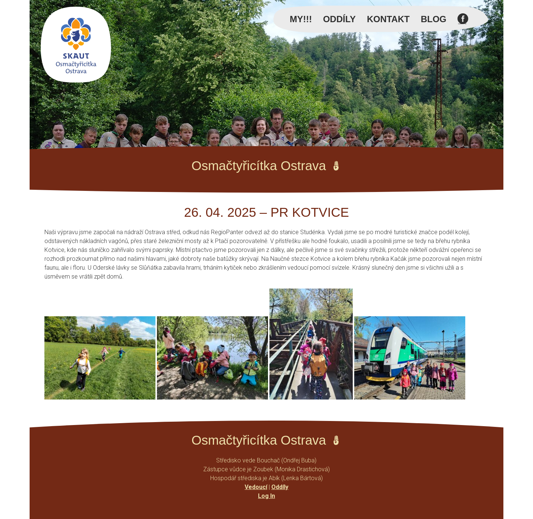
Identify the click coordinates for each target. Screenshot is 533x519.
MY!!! (301, 19)
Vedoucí (256, 487)
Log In (266, 495)
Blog (433, 19)
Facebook (462, 23)
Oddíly (339, 19)
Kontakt (388, 19)
